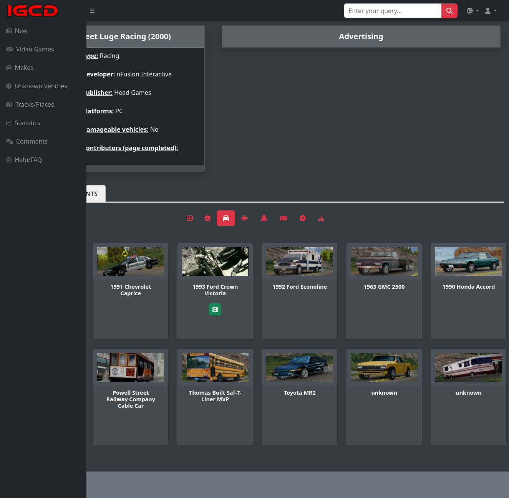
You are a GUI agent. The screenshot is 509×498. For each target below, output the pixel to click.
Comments (27, 141)
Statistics (23, 123)
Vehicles (114, 194)
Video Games (30, 49)
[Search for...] (393, 10)
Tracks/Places (30, 104)
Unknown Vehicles (36, 86)
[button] (473, 10)
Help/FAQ (24, 160)
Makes (19, 67)
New (17, 30)
